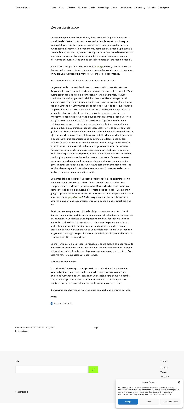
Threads (163, 372)
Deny (149, 402)
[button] (179, 382)
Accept (128, 402)
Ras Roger (99, 66)
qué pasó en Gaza (75, 197)
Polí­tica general (48, 328)
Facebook (164, 368)
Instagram (164, 376)
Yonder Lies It (22, 7)
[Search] (93, 369)
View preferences (170, 402)
